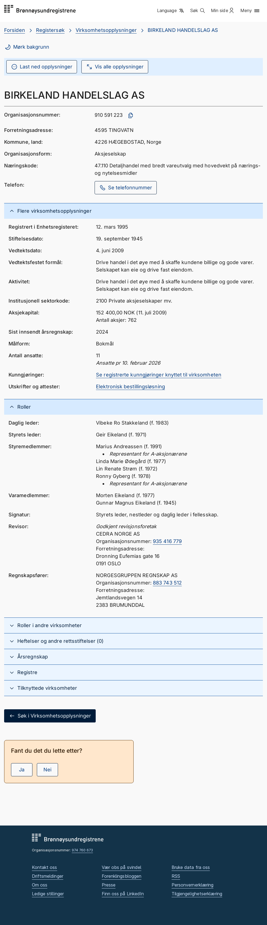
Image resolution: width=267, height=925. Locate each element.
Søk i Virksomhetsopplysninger (50, 716)
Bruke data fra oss (191, 867)
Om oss (40, 885)
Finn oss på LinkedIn (123, 893)
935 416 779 (167, 541)
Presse (109, 885)
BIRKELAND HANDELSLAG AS (183, 30)
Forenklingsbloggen (122, 876)
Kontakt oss (44, 867)
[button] (171, 10)
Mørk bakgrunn (26, 47)
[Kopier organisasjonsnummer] (130, 115)
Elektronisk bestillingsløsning (130, 386)
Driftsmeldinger (47, 876)
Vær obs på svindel (122, 867)
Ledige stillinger (48, 893)
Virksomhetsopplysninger (106, 30)
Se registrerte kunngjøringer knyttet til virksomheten (158, 375)
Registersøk (50, 30)
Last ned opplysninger (41, 66)
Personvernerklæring (193, 885)
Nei (47, 769)
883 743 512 (167, 583)
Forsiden (14, 30)
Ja (21, 769)
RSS (176, 876)
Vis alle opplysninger (115, 66)
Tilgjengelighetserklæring (197, 893)
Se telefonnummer (125, 187)
